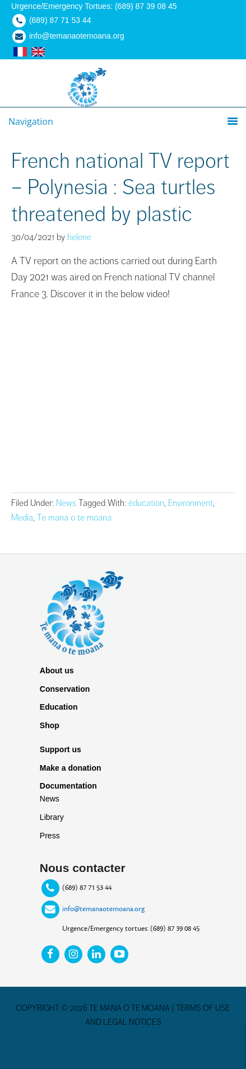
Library (52, 817)
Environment (190, 503)
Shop (49, 725)
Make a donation (70, 767)
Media (22, 517)
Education (59, 706)
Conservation (65, 688)
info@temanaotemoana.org (103, 908)
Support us (60, 749)
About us (57, 670)
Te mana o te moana (74, 517)
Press (50, 835)
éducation (146, 503)
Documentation (68, 785)
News (66, 503)
